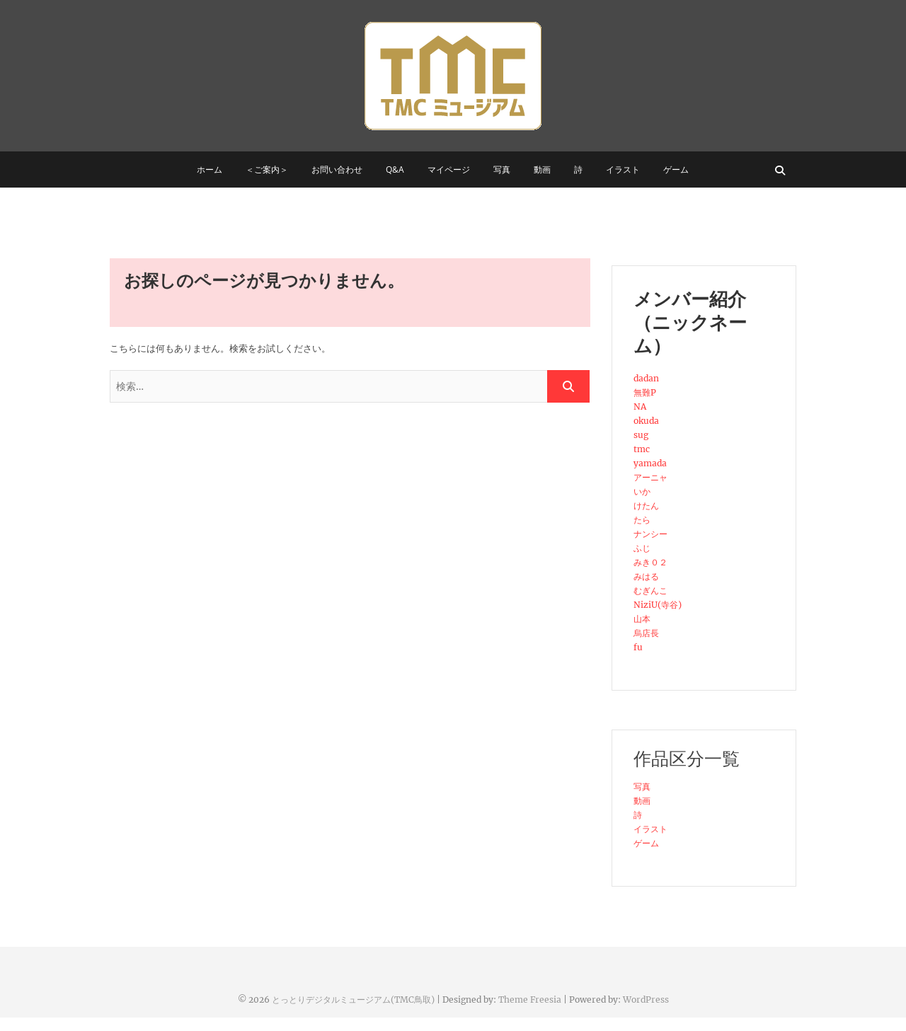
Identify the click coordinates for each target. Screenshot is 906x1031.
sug (640, 435)
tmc (641, 449)
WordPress (646, 999)
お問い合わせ (336, 169)
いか (641, 491)
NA (639, 406)
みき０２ (650, 562)
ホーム (209, 169)
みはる (646, 576)
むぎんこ (650, 590)
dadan (646, 378)
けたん (646, 505)
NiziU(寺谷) (657, 604)
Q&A (395, 169)
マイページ (449, 169)
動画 (542, 169)
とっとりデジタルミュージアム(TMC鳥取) (353, 999)
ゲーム (676, 169)
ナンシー (650, 534)
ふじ (641, 548)
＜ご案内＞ (267, 169)
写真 (501, 169)
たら (641, 519)
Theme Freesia (529, 999)
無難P (644, 392)
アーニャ (650, 477)
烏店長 (646, 633)
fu (638, 647)
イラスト (623, 169)
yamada (650, 463)
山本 (641, 619)
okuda (646, 420)
